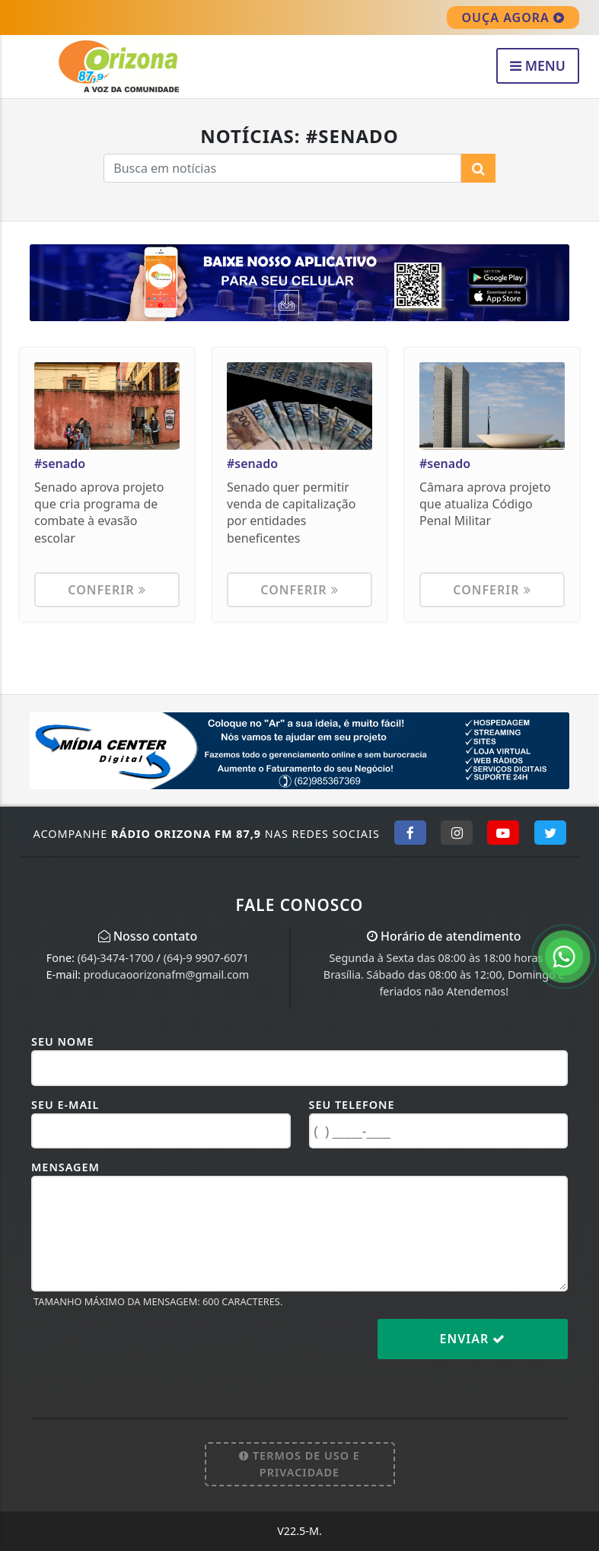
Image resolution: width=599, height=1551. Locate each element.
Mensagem (65, 1167)
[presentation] (147, 1351)
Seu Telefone (352, 1104)
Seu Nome (62, 1041)
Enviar (473, 1338)
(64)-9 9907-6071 (206, 958)
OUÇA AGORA (513, 17)
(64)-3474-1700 (116, 958)
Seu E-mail (65, 1104)
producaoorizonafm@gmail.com (167, 974)
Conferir (106, 589)
